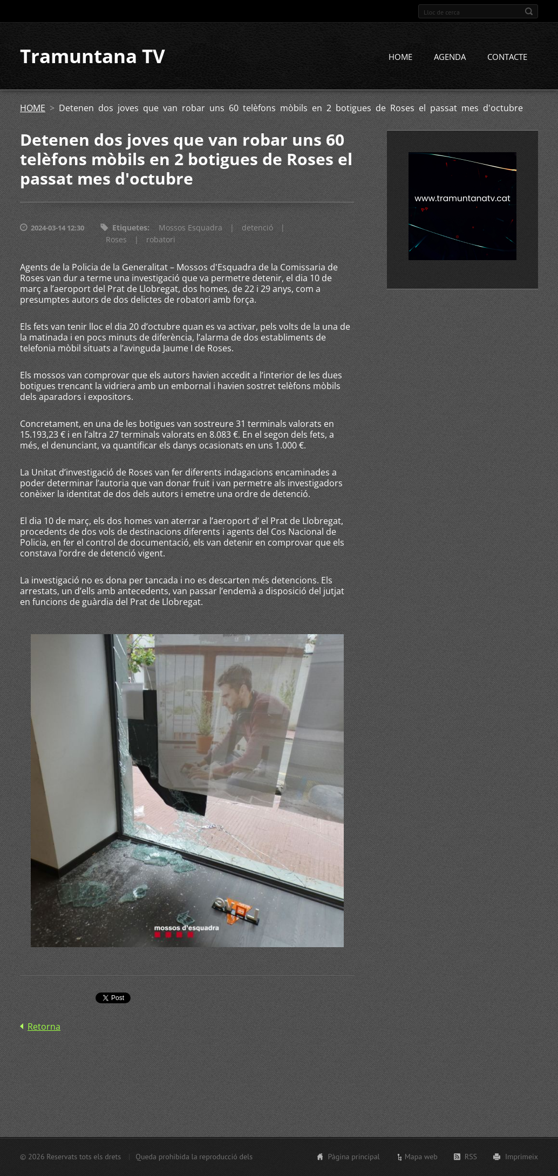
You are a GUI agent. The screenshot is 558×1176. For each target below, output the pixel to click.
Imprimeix (521, 1156)
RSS (471, 1156)
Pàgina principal (353, 1156)
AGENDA (450, 57)
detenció (257, 228)
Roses (116, 240)
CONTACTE (507, 57)
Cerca (529, 11)
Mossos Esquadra (190, 228)
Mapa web (421, 1156)
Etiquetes (129, 228)
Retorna (44, 1028)
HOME (400, 57)
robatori (160, 240)
